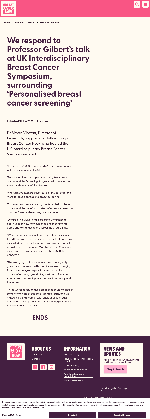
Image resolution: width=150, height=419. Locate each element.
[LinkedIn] (35, 367)
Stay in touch (115, 369)
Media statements (49, 22)
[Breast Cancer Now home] (8, 8)
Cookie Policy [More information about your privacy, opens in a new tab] (38, 409)
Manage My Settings (116, 388)
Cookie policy (71, 365)
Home (7, 22)
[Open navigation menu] (145, 4)
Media (31, 22)
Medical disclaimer (74, 380)
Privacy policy (71, 354)
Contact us (38, 354)
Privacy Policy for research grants (78, 360)
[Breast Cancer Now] (16, 352)
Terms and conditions (75, 370)
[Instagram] (51, 367)
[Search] (137, 4)
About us (19, 22)
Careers (36, 359)
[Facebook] (43, 367)
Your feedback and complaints (74, 375)
